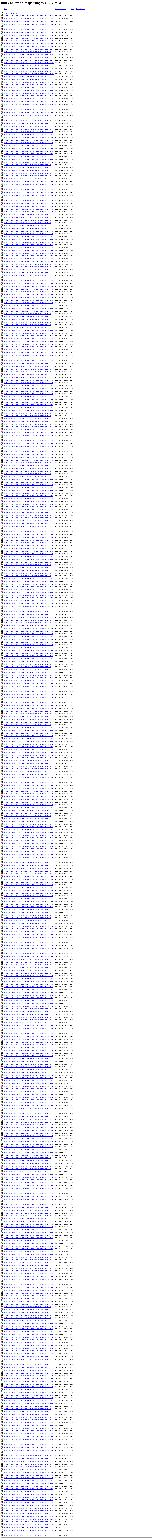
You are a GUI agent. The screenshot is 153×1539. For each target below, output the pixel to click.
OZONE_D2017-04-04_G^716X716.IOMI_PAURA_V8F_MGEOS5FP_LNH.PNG (28, 1332)
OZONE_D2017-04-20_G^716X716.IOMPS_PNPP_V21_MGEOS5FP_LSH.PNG (28, 529)
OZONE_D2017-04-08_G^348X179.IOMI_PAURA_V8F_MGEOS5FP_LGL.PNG (28, 1155)
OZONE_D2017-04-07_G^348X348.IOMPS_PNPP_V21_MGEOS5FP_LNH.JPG (28, 1194)
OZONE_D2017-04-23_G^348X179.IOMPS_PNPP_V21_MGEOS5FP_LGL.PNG (28, 408)
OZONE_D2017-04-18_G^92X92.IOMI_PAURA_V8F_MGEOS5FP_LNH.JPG (27, 670)
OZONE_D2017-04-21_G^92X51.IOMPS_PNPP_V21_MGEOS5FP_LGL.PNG (27, 523)
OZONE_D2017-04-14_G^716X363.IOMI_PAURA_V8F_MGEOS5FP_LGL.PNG (28, 841)
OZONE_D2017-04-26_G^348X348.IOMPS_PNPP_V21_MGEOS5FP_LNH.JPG (28, 250)
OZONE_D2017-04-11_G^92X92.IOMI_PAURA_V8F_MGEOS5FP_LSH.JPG (27, 1014)
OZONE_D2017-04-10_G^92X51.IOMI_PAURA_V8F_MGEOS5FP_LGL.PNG (27, 1072)
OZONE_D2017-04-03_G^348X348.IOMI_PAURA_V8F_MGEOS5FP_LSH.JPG (28, 1395)
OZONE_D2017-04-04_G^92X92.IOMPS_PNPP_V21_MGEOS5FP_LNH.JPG (27, 1359)
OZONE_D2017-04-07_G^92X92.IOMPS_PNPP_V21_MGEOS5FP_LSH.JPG (27, 1207)
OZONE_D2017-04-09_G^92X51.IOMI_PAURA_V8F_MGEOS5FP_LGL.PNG (27, 1122)
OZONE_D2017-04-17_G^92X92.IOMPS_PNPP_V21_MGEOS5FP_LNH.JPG (27, 714)
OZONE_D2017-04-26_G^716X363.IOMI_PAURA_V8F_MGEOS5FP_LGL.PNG (28, 245)
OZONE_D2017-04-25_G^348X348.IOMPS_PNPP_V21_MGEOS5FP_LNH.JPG (28, 300)
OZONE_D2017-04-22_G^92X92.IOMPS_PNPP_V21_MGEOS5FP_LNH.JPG (27, 465)
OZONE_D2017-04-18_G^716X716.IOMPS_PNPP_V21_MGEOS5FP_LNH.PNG (28, 631)
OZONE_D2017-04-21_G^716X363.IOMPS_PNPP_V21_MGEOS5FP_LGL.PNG (28, 490)
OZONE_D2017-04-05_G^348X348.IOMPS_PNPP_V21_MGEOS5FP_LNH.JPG (28, 1293)
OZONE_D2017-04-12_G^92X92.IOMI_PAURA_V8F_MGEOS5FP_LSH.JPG (27, 965)
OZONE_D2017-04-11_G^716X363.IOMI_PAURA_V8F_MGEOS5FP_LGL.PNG (28, 990)
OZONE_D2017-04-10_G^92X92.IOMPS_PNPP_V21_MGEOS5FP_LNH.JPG (27, 1061)
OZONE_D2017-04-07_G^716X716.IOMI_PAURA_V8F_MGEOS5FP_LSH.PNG (28, 1180)
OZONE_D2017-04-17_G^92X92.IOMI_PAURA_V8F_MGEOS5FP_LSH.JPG (27, 716)
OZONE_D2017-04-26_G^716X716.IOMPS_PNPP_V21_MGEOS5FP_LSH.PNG (28, 231)
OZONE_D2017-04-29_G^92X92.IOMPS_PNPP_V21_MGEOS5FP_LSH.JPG (27, 115)
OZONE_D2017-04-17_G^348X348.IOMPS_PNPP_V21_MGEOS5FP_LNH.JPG (28, 697)
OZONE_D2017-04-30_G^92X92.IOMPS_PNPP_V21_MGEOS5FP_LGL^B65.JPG (29, 60)
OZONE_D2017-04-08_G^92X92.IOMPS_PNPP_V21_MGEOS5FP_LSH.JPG (27, 1158)
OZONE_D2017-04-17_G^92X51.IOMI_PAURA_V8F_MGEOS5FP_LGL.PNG (27, 725)
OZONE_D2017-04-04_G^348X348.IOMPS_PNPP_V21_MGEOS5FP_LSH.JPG (28, 1340)
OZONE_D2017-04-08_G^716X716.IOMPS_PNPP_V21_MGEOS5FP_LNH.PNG (28, 1127)
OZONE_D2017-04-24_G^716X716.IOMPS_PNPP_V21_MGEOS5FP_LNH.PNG (28, 333)
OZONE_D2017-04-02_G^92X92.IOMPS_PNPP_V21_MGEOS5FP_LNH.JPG (27, 1458)
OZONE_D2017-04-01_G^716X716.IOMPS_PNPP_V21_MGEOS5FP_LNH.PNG (28, 1475)
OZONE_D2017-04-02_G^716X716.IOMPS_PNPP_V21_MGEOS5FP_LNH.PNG (28, 1425)
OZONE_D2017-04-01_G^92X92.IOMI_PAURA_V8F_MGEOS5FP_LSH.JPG (27, 1522)
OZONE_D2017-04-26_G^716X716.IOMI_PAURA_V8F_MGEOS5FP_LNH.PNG (28, 239)
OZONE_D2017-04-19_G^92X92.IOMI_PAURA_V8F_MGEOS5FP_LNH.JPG (27, 620)
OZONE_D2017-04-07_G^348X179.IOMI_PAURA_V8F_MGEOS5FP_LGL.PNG (28, 1205)
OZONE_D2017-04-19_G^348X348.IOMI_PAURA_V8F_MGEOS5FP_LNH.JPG (28, 603)
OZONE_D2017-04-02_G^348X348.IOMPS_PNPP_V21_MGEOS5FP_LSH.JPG (28, 1439)
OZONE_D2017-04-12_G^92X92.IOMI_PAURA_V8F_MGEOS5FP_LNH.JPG (27, 967)
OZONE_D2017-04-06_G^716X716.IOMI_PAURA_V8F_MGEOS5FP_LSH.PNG (28, 1229)
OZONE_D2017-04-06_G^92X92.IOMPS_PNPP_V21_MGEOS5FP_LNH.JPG (27, 1260)
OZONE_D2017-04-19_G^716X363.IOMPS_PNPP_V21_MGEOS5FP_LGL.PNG (28, 590)
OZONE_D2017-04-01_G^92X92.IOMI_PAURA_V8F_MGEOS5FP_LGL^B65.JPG (29, 1530)
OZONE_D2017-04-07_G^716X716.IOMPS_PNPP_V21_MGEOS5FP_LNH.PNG (28, 1177)
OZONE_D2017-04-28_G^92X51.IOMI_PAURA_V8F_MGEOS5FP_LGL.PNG (27, 179)
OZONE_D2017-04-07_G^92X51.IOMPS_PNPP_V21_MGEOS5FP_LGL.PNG (27, 1218)
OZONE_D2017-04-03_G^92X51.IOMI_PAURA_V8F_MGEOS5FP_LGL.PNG (27, 1420)
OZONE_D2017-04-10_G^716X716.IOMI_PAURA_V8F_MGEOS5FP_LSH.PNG (28, 1031)
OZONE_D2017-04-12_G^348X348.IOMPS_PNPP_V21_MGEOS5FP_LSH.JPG (28, 943)
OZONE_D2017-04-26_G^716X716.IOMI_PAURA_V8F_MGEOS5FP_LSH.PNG (28, 237)
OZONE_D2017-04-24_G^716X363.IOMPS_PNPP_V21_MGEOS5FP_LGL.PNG (28, 341)
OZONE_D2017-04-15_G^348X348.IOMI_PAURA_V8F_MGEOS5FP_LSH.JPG (28, 799)
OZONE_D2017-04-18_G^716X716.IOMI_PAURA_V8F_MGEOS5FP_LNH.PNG (28, 636)
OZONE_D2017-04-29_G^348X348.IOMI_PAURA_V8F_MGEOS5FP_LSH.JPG (28, 104)
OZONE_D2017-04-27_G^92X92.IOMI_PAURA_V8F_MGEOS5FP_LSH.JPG (27, 220)
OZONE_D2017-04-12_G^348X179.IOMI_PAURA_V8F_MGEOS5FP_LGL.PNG (28, 956)
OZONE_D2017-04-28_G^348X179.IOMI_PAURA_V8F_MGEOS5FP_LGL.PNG (28, 162)
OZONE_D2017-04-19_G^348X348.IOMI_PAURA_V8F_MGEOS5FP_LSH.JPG (28, 601)
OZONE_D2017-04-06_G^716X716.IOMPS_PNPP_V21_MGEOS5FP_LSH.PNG (28, 1224)
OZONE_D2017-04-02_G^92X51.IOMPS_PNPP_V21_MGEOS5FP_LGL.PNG (27, 1467)
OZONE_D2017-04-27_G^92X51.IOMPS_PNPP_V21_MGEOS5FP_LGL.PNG (27, 225)
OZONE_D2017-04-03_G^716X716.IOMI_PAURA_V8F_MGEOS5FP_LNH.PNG (28, 1381)
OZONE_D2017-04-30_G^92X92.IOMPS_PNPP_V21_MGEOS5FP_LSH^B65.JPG (29, 49)
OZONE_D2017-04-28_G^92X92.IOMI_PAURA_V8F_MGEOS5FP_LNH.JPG (27, 173)
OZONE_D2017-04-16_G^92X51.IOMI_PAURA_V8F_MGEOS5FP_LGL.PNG (27, 774)
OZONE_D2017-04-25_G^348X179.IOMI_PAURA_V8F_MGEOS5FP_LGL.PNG (28, 311)
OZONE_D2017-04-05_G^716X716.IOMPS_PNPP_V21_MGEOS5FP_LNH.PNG (28, 1276)
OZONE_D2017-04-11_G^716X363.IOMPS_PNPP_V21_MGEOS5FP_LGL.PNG (28, 987)
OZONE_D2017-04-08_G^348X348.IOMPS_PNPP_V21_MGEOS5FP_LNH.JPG (28, 1144)
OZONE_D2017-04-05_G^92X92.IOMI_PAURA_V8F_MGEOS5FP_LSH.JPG (27, 1312)
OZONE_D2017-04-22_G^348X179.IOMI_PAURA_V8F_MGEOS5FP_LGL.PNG (28, 460)
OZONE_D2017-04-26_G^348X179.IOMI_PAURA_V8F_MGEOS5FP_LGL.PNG (28, 261)
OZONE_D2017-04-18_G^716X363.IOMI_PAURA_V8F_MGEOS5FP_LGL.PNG (28, 642)
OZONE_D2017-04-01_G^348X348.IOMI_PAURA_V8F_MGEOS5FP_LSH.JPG (28, 1494)
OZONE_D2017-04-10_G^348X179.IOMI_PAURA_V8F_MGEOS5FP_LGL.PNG (28, 1056)
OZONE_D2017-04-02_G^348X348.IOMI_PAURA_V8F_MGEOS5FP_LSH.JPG (28, 1445)
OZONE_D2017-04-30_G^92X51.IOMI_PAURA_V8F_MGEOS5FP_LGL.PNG (27, 79)
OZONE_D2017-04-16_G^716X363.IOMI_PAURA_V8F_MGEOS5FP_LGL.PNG (28, 741)
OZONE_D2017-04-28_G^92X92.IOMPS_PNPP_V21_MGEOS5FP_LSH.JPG (27, 165)
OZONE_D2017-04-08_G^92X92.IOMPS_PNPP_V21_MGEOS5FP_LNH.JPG (27, 1161)
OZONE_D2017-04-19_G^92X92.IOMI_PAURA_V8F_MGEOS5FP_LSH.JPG (27, 617)
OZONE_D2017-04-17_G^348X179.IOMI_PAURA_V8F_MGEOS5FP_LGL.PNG (28, 708)
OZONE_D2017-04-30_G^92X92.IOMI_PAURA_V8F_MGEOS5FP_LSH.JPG (27, 66)
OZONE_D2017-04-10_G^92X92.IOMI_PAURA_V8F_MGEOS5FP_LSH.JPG (27, 1064)
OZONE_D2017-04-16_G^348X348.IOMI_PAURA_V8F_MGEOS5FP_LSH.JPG (28, 750)
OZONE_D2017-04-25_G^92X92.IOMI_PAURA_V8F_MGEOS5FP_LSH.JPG (27, 319)
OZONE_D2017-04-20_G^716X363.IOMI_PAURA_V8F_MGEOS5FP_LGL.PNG (28, 543)
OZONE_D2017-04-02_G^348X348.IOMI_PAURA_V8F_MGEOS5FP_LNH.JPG (28, 1447)
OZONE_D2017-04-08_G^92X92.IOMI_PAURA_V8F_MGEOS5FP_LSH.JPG (27, 1163)
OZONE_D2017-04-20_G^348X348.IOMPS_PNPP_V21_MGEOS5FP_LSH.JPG (28, 545)
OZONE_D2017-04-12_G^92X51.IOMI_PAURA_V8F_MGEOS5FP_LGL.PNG (27, 973)
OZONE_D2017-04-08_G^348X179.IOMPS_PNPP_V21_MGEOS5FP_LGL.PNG (28, 1152)
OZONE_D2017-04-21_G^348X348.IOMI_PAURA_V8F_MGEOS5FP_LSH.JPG (28, 501)
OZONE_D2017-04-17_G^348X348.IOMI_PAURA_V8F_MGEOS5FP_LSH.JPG (28, 700)
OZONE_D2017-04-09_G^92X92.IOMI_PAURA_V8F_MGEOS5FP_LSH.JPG (27, 1114)
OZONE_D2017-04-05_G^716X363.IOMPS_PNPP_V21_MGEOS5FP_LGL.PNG (28, 1285)
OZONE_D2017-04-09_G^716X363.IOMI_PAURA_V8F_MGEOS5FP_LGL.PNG (28, 1089)
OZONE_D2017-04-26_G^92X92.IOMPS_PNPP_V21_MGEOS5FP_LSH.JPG (27, 264)
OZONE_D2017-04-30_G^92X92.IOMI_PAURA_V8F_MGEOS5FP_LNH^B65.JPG (29, 68)
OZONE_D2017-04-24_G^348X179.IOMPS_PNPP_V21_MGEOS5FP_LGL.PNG (28, 358)
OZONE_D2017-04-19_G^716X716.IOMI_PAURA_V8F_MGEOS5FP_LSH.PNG (28, 584)
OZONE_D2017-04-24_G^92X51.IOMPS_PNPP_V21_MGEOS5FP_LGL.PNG (27, 374)
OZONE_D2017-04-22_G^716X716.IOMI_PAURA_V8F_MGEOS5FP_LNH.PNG (28, 438)
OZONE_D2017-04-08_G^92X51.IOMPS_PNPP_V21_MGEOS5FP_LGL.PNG (27, 1169)
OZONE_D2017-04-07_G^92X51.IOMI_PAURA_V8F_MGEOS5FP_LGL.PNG (27, 1221)
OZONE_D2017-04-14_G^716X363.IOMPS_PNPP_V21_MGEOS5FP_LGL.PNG (28, 838)
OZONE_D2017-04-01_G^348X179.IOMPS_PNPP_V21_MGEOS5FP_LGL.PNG (28, 1500)
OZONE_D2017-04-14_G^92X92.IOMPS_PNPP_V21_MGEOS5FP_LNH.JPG (27, 863)
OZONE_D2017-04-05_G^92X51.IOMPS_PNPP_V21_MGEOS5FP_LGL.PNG (27, 1318)
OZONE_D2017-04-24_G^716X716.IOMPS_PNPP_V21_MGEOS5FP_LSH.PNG (28, 330)
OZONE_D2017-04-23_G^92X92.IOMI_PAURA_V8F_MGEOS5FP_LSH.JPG (27, 419)
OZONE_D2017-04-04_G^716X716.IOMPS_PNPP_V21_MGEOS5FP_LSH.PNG (28, 1323)
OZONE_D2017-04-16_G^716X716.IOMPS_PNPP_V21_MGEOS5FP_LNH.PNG (28, 730)
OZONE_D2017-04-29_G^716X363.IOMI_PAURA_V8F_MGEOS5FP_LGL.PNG (28, 96)
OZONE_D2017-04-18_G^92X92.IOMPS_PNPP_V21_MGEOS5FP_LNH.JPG (27, 664)
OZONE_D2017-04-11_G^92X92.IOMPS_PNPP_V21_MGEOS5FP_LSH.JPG (27, 1009)
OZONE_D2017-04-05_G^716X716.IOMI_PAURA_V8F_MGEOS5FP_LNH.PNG (28, 1282)
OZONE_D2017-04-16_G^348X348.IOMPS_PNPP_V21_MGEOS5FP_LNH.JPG (28, 747)
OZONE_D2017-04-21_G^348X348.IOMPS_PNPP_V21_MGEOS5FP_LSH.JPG (28, 496)
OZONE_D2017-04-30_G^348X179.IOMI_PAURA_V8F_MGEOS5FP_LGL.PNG (28, 46)
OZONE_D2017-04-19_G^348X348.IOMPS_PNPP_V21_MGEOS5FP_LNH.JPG (28, 598)
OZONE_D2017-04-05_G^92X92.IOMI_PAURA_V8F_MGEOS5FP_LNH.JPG (27, 1315)
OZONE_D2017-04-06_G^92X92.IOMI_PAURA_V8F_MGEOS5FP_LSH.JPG (27, 1263)
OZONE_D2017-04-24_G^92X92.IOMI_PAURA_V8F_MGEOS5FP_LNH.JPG (27, 372)
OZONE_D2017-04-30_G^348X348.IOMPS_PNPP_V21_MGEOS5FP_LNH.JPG (28, 35)
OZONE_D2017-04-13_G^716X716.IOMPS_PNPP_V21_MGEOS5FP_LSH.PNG (28, 876)
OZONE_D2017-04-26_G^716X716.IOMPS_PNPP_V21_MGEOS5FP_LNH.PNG (28, 234)
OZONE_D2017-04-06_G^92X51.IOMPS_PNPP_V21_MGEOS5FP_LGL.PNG (27, 1268)
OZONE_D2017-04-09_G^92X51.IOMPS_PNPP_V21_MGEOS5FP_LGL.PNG (27, 1119)
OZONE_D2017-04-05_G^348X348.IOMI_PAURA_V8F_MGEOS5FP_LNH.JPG (28, 1298)
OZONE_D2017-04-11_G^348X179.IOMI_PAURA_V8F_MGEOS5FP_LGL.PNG (28, 1006)
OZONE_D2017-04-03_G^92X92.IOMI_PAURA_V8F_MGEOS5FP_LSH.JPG (27, 1412)
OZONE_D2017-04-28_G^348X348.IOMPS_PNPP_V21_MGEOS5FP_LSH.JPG (28, 148)
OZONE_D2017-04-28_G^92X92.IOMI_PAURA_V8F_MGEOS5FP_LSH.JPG (27, 170)
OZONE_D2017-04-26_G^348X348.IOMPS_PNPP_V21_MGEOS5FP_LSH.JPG (28, 248)
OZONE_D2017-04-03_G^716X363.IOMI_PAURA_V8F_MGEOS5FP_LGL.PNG (28, 1387)
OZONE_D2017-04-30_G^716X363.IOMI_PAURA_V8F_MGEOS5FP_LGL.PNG (28, 30)
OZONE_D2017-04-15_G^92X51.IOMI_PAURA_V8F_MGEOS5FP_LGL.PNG (27, 824)
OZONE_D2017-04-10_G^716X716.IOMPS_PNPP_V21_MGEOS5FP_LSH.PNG (28, 1025)
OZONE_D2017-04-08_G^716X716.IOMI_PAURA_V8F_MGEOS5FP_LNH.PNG (28, 1133)
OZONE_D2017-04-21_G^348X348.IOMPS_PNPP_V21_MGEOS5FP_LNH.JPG (28, 499)
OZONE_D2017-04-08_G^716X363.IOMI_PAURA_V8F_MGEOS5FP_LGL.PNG (28, 1138)
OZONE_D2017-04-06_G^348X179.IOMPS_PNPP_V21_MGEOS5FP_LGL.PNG (28, 1252)
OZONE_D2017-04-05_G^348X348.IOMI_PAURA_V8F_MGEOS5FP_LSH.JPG (28, 1296)
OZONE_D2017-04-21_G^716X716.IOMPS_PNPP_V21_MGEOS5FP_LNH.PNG (28, 482)
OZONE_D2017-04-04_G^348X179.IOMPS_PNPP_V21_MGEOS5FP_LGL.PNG (28, 1351)
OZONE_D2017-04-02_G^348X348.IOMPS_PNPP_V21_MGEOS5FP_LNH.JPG (28, 1442)
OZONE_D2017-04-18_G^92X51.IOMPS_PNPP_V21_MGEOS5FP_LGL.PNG (27, 672)
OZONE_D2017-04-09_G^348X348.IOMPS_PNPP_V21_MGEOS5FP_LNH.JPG (28, 1094)
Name (5, 9)
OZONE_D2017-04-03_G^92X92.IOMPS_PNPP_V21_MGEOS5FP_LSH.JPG (27, 1406)
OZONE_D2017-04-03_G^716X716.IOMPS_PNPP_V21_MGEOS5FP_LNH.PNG (28, 1376)
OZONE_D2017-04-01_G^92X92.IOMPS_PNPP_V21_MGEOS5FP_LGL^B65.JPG (29, 1516)
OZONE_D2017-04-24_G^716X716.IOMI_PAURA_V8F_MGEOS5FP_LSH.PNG (28, 336)
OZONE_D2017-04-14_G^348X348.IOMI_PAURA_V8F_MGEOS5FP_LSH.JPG (28, 849)
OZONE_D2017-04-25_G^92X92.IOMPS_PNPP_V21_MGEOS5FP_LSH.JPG (27, 314)
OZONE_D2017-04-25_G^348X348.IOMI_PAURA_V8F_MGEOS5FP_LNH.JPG (28, 305)
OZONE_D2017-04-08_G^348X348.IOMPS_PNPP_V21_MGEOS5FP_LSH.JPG (28, 1141)
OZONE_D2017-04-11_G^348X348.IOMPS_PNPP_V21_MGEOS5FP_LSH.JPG (28, 992)
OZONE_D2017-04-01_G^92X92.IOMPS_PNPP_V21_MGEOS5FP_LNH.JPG (27, 1514)
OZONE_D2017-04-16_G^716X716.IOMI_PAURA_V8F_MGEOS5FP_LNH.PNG (28, 736)
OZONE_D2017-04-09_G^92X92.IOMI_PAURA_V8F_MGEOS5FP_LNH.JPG (27, 1116)
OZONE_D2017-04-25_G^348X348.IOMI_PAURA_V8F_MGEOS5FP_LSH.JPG (28, 303)
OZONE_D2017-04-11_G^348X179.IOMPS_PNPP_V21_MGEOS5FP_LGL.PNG (28, 1003)
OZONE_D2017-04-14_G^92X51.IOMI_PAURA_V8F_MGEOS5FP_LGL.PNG (27, 874)
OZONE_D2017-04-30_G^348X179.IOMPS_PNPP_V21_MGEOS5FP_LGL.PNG (28, 43)
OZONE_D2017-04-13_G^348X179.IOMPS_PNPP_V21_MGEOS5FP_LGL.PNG (28, 904)
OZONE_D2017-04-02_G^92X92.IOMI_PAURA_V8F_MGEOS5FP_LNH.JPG (27, 1464)
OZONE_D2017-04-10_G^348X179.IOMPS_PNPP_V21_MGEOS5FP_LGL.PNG (28, 1053)
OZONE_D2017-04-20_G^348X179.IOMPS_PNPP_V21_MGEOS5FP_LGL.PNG (28, 556)
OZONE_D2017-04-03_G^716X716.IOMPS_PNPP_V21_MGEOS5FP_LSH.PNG (28, 1373)
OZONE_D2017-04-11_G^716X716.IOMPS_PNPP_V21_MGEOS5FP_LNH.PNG (28, 978)
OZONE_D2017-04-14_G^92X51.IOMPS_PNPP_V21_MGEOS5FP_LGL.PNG (27, 871)
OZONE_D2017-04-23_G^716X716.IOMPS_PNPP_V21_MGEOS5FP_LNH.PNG (28, 383)
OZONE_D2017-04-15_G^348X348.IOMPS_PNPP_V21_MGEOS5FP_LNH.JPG (28, 796)
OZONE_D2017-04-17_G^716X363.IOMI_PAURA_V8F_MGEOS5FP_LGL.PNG (28, 692)
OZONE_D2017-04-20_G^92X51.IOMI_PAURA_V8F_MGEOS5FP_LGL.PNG (27, 576)
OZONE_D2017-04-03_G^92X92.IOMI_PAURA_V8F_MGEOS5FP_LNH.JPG (27, 1414)
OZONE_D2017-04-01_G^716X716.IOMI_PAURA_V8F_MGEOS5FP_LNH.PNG (28, 1481)
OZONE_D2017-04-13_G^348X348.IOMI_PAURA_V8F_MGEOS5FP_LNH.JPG (28, 901)
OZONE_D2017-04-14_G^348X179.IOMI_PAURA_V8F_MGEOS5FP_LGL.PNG (28, 857)
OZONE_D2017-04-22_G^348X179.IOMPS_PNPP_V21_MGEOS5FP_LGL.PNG (28, 457)
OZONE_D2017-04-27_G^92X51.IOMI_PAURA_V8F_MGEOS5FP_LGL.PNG (27, 228)
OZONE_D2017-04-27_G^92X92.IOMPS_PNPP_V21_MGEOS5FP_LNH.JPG (27, 217)
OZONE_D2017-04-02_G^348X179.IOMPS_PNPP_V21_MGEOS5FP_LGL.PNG (28, 1450)
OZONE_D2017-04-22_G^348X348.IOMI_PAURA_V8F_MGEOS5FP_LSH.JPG (28, 452)
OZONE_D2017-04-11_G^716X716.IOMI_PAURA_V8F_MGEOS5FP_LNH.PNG (28, 984)
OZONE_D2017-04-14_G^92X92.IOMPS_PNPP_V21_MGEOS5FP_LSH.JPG (27, 860)
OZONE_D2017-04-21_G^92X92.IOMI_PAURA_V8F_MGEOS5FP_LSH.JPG (27, 518)
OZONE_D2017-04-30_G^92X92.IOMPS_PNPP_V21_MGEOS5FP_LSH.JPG (27, 52)
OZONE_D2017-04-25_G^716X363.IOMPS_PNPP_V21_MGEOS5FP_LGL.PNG (28, 292)
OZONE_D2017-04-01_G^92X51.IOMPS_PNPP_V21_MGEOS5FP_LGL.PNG (27, 1533)
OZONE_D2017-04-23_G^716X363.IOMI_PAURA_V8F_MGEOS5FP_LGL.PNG (28, 394)
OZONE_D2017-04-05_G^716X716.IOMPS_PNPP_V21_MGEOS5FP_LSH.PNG (28, 1274)
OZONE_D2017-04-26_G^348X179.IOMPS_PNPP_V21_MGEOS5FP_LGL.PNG (28, 259)
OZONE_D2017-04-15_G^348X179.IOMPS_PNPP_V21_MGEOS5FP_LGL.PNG (28, 805)
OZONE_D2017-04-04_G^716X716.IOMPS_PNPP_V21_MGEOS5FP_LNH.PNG (28, 1326)
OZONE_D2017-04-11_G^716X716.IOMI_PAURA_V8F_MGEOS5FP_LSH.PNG (28, 981)
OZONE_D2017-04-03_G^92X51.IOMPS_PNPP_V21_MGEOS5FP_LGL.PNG (27, 1417)
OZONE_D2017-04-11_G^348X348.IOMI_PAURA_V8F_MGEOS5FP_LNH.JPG (28, 1001)
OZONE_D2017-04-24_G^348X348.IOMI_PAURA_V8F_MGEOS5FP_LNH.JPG (28, 355)
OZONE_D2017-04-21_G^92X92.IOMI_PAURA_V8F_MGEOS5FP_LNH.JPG (27, 521)
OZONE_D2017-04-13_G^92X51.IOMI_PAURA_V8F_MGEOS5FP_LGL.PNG (27, 923)
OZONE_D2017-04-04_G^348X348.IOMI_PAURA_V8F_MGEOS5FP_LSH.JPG (28, 1345)
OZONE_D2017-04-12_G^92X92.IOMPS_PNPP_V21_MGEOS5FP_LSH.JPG (27, 959)
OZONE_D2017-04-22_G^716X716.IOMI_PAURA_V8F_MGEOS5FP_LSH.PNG (28, 435)
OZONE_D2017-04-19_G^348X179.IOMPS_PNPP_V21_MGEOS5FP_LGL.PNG (28, 606)
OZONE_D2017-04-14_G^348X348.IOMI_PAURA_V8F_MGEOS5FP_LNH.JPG (28, 852)
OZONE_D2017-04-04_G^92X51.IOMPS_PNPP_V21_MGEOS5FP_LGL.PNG (27, 1367)
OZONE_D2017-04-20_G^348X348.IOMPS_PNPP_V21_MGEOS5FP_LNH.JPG (28, 548)
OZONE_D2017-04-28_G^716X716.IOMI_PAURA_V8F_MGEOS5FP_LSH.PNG (28, 137)
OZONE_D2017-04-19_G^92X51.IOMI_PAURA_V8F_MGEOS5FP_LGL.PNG (27, 625)
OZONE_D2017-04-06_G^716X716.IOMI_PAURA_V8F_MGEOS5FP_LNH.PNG (28, 1232)
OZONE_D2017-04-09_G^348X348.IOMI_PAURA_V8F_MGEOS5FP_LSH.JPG (28, 1097)
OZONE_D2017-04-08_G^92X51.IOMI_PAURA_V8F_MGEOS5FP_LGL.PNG (27, 1172)
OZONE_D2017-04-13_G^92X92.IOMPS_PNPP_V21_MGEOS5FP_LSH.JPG (27, 910)
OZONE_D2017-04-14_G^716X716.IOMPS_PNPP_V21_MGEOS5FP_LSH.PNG (28, 827)
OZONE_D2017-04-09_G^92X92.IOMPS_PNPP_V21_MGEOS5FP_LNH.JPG (27, 1111)
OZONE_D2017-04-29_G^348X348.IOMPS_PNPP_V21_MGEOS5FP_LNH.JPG (28, 101)
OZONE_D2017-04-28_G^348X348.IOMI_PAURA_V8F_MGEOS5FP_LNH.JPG (28, 157)
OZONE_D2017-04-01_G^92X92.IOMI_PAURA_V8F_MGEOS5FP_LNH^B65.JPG (29, 1525)
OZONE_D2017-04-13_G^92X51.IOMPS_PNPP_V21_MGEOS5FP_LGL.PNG (27, 921)
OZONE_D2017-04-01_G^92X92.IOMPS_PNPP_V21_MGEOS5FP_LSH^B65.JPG (29, 1505)
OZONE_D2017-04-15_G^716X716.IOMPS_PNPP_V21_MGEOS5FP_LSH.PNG (28, 777)
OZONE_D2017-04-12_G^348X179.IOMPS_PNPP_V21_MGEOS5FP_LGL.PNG (28, 954)
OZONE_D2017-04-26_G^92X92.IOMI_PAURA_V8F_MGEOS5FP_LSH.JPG (27, 270)
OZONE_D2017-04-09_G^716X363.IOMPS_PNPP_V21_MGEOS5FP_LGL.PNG (28, 1086)
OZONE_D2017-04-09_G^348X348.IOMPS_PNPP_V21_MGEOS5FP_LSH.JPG (28, 1092)
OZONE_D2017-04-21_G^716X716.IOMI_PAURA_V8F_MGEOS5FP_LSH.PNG (28, 485)
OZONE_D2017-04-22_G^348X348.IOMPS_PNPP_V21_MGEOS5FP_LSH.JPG (28, 446)
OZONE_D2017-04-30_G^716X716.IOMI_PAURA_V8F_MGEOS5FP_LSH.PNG (28, 21)
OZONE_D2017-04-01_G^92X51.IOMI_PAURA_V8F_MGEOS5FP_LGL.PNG (27, 1536)
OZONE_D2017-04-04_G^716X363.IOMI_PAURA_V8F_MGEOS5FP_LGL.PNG (28, 1337)
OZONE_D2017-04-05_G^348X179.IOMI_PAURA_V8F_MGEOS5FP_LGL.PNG (28, 1304)
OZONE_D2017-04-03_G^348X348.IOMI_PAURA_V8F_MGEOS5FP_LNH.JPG (28, 1398)
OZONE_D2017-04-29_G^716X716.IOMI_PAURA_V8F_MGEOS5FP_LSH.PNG (28, 88)
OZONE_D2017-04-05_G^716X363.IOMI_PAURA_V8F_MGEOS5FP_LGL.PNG (28, 1287)
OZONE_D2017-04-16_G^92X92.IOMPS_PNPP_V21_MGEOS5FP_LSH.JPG (27, 761)
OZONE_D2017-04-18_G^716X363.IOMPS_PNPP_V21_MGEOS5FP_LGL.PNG (28, 639)
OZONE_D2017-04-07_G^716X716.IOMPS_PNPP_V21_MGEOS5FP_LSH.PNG (28, 1174)
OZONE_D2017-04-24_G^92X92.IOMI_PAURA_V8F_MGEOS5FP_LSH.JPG (27, 369)
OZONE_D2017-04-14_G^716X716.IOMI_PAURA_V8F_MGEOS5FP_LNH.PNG (28, 835)
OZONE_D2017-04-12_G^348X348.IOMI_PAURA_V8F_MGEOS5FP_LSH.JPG (28, 948)
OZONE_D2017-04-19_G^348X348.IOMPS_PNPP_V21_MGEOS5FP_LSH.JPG (28, 595)
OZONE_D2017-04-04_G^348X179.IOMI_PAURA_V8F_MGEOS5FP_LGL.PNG (28, 1354)
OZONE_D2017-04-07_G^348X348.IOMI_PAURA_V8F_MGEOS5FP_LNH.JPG (28, 1199)
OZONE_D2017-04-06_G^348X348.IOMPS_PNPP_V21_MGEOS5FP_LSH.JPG (28, 1241)
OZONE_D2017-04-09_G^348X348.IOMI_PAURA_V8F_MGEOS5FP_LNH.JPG (28, 1100)
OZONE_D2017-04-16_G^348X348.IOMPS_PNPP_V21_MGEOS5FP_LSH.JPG (28, 744)
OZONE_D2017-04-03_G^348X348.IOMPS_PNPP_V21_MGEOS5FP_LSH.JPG (28, 1389)
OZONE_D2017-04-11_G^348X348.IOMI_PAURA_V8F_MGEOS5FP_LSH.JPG (28, 998)
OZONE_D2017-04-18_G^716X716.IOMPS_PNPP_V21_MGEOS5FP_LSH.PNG (28, 628)
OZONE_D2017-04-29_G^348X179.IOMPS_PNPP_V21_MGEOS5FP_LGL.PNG (28, 110)
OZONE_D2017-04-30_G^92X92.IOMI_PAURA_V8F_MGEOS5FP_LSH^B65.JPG (29, 63)
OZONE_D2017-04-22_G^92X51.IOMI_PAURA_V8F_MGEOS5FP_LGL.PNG (27, 476)
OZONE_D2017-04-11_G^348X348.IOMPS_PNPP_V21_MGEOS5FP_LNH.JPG (28, 995)
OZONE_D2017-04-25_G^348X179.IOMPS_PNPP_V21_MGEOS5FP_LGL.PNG (28, 308)
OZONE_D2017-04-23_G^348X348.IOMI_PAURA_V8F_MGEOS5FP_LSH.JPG (28, 402)
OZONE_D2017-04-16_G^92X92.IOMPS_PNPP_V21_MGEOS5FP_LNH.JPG (27, 763)
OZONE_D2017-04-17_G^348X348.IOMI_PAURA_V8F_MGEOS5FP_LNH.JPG (28, 703)
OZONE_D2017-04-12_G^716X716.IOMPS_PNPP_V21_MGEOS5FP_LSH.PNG (28, 926)
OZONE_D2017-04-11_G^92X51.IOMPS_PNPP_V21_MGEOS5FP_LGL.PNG (27, 1020)
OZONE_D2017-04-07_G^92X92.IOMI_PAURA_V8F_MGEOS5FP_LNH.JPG (27, 1216)
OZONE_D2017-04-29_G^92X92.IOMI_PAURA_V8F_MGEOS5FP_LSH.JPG (27, 121)
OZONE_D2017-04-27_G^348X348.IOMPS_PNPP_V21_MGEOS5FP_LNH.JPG (28, 201)
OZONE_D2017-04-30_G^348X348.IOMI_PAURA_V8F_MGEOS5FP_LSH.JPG (28, 38)
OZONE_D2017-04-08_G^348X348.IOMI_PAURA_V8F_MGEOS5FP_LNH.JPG (28, 1150)
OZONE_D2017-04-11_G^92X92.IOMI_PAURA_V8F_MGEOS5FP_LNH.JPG (27, 1017)
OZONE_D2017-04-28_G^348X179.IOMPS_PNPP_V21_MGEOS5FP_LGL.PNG (28, 159)
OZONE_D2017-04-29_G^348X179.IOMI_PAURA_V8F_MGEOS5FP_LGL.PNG (28, 112)
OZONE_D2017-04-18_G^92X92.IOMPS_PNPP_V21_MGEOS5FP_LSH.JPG (27, 661)
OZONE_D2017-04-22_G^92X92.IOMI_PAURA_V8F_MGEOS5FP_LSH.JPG (27, 468)
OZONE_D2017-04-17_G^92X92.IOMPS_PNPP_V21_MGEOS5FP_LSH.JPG (27, 711)
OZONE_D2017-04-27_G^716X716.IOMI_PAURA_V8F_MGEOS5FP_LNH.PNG (28, 190)
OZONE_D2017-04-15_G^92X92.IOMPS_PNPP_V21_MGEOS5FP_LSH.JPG (27, 810)
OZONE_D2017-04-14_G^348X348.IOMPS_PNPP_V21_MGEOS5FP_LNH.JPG (28, 846)
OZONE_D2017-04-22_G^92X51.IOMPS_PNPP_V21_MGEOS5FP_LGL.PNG (27, 474)
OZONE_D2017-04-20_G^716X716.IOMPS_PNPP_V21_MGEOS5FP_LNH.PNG (28, 532)
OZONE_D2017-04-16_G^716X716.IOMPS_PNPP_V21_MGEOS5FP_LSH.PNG (28, 727)
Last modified (60, 9)
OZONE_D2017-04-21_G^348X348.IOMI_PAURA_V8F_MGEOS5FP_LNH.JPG (28, 504)
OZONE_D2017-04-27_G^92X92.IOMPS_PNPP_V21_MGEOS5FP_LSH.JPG (27, 214)
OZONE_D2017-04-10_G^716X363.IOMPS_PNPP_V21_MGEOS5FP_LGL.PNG (28, 1036)
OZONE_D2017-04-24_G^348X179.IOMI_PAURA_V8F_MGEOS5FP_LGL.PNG (28, 361)
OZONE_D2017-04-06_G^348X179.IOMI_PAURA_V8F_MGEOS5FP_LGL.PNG (28, 1254)
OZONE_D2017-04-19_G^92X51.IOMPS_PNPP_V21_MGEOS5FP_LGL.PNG (27, 623)
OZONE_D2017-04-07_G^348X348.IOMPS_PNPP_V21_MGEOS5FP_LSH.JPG (28, 1191)
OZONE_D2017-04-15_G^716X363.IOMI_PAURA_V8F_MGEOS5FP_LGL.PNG (28, 791)
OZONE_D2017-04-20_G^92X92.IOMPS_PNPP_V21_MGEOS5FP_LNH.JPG (27, 565)
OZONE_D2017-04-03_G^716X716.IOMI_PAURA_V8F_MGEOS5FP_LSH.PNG (28, 1378)
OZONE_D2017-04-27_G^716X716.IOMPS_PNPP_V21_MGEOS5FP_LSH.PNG (28, 181)
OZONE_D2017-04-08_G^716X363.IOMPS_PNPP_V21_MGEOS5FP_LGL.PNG (28, 1136)
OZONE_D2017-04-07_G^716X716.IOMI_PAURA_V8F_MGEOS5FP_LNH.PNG (28, 1183)
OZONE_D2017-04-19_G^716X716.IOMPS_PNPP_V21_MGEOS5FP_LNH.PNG (28, 581)
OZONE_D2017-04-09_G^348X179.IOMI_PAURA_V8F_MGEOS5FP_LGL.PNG (28, 1105)
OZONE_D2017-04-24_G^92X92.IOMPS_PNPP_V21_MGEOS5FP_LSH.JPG (27, 363)
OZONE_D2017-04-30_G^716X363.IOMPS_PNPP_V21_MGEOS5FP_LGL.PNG (28, 27)
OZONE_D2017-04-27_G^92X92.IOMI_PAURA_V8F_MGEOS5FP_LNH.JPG (27, 223)
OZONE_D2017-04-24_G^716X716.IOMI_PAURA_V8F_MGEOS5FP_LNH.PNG (28, 339)
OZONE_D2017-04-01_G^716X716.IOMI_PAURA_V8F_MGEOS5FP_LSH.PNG (28, 1478)
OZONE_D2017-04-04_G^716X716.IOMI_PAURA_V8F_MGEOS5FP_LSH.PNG (28, 1329)
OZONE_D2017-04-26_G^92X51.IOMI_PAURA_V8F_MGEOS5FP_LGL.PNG (27, 278)
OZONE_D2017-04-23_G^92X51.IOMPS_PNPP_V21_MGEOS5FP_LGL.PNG (27, 424)
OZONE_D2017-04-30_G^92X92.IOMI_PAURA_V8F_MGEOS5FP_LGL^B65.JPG (29, 74)
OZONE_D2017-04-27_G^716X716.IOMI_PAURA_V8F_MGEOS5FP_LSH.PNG (28, 187)
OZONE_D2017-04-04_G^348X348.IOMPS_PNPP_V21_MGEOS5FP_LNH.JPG (28, 1343)
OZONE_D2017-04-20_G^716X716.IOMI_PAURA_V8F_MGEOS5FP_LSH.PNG (28, 534)
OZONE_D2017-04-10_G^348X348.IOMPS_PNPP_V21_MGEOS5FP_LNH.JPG (28, 1045)
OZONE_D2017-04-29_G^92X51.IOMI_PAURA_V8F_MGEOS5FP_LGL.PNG (27, 129)
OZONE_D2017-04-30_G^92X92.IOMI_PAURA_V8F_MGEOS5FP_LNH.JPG (27, 71)
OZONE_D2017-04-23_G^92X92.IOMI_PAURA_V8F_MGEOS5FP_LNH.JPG (27, 421)
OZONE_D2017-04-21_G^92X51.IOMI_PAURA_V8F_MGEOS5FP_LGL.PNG (27, 526)
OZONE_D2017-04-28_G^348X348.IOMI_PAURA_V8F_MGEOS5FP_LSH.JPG (28, 154)
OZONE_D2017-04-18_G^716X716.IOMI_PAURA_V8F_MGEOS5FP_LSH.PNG (28, 634)
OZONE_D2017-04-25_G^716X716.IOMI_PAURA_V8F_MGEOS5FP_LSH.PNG (28, 286)
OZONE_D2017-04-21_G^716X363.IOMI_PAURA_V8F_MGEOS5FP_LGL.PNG (28, 493)
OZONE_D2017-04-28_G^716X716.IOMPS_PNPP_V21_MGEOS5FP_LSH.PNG (28, 132)
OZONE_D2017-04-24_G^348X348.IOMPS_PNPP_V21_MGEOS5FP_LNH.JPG (28, 350)
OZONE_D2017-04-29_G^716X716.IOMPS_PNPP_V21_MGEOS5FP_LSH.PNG (28, 82)
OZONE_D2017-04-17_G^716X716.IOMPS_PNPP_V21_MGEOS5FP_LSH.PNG (28, 678)
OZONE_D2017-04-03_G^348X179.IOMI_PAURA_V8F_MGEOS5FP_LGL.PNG (28, 1403)
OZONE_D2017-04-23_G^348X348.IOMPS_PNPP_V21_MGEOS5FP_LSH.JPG (28, 397)
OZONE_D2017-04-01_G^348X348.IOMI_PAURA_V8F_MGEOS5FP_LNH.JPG (28, 1497)
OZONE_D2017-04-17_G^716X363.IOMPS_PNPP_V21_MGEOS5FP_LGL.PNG (28, 689)
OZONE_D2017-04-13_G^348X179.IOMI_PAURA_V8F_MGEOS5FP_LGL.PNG (28, 907)
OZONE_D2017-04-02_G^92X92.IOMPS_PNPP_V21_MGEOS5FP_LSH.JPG (27, 1456)
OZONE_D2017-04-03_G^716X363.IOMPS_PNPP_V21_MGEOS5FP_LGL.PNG (28, 1384)
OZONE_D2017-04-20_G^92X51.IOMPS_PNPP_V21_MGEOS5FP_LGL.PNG (27, 573)
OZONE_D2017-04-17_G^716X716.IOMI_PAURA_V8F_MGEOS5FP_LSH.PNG (28, 683)
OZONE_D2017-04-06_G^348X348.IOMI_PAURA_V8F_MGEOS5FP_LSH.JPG (28, 1246)
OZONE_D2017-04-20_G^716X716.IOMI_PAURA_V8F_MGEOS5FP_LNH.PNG (28, 537)
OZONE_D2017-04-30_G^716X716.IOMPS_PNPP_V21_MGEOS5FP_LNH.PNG (28, 19)
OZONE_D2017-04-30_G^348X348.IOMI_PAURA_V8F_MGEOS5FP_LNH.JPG (28, 41)
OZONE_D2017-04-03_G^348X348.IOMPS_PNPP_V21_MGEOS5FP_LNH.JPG (28, 1392)
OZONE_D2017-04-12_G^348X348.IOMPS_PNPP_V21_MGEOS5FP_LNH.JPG (28, 945)
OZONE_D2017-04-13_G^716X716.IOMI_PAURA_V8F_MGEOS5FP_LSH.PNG (28, 882)
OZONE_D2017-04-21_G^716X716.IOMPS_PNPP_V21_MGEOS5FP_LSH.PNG (28, 479)
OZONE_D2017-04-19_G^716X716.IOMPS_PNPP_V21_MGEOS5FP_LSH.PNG (28, 579)
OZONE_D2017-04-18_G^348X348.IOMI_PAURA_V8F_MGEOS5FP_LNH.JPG (28, 653)
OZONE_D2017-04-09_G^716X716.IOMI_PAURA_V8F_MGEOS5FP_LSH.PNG (28, 1081)
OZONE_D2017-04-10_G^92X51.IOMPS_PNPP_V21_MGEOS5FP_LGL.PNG (27, 1070)
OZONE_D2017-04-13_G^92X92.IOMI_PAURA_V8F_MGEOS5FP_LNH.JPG (27, 918)
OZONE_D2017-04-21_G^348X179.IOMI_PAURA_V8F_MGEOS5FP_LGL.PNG (28, 510)
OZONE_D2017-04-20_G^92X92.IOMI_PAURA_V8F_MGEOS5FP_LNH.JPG (27, 570)
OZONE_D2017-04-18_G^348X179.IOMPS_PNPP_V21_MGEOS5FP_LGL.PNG (28, 656)
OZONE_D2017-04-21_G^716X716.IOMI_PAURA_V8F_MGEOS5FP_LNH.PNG (28, 488)
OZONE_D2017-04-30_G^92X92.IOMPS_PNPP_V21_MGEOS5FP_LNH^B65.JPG (29, 54)
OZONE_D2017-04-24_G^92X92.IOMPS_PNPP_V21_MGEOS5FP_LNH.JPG (27, 366)
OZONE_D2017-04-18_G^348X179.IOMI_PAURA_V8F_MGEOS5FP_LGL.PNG (28, 659)
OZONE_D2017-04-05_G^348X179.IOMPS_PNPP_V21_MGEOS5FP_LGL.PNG (28, 1301)
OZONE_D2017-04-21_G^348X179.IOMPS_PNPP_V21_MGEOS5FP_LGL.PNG (28, 507)
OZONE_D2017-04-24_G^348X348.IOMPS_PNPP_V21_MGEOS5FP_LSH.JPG (28, 347)
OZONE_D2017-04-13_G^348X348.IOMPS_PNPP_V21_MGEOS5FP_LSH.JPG (28, 893)
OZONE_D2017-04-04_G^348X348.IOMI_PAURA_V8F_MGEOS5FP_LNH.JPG (28, 1348)
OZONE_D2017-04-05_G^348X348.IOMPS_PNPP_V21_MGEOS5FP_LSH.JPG (28, 1290)
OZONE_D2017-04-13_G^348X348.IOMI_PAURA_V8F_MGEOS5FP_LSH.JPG (28, 899)
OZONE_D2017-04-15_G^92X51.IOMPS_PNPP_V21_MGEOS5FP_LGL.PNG (27, 821)
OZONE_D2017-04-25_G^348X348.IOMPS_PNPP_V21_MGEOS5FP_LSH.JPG (28, 297)
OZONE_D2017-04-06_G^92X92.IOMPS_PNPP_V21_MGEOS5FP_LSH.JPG (27, 1257)
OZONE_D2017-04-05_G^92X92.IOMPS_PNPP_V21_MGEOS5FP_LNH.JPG (27, 1309)
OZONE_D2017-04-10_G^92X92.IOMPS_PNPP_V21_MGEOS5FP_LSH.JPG (27, 1058)
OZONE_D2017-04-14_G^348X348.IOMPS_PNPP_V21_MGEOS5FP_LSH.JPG (28, 843)
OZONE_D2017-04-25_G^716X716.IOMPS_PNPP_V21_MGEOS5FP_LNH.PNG (28, 283)
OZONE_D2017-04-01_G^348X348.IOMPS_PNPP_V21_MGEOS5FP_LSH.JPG (28, 1489)
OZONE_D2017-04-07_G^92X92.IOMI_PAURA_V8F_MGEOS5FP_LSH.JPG (27, 1213)
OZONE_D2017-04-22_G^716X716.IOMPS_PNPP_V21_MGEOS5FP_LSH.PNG (28, 430)
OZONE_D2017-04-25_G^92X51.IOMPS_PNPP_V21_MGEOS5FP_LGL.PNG (27, 325)
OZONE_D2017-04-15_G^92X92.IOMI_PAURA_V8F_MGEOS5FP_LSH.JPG (27, 816)
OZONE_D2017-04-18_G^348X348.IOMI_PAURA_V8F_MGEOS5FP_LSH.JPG (28, 650)
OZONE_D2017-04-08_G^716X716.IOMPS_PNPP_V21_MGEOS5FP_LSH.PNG (28, 1125)
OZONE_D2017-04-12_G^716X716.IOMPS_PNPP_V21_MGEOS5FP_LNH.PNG (28, 929)
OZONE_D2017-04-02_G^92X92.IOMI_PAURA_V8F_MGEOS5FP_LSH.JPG (27, 1461)
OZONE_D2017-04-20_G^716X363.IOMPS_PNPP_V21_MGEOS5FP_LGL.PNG (28, 540)
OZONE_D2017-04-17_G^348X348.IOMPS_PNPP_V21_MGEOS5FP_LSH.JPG (28, 694)
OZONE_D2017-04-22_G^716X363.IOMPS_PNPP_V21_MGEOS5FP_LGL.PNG (28, 441)
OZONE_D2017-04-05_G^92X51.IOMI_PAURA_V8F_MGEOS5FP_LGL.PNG (27, 1321)
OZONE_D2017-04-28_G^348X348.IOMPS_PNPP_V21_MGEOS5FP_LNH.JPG (28, 151)
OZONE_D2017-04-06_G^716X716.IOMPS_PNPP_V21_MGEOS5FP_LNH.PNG (28, 1227)
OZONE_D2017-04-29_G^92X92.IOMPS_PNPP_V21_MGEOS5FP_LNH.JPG (27, 118)
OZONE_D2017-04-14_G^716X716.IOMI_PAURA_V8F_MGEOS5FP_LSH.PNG (28, 832)
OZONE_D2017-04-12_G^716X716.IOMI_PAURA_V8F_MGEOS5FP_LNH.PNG (28, 934)
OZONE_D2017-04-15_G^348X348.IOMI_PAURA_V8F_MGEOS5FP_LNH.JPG (28, 802)
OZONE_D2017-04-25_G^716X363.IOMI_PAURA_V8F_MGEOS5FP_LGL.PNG (28, 294)
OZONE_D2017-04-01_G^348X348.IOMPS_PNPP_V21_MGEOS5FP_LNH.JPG (28, 1492)
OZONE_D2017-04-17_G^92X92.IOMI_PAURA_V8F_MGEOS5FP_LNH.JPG (27, 719)
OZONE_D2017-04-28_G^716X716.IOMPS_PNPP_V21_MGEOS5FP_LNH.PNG (28, 134)
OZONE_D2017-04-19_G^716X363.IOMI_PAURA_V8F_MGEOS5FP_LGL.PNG (28, 592)
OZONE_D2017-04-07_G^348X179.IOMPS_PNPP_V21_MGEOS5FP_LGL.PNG (28, 1202)
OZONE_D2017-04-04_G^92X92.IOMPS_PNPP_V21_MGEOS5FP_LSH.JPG (27, 1356)
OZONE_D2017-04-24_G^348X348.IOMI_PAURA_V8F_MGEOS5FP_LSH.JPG (28, 352)
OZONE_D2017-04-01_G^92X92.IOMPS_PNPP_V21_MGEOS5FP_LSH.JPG (27, 1508)
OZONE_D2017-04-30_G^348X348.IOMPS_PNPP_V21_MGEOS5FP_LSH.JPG (28, 32)
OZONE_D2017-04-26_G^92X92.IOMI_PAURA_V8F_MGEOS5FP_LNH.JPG (27, 272)
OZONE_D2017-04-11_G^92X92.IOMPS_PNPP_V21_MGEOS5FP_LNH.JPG (27, 1012)
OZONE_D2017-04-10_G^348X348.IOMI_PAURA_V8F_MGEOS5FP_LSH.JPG (28, 1047)
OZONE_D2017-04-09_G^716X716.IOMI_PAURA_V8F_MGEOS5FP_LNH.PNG (28, 1083)
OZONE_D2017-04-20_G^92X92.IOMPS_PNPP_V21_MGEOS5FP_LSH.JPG (27, 562)
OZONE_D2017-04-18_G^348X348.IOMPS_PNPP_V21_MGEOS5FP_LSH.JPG (28, 645)
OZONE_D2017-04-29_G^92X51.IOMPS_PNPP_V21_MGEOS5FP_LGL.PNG (27, 126)
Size (72, 9)
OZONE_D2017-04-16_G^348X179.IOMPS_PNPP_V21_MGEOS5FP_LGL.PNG (28, 755)
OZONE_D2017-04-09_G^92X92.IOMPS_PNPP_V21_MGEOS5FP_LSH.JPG (27, 1108)
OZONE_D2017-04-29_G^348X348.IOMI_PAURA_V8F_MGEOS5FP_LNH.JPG (28, 107)
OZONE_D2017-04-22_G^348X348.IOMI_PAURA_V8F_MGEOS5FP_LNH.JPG (28, 454)
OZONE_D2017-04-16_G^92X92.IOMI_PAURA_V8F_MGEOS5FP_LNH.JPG (27, 769)
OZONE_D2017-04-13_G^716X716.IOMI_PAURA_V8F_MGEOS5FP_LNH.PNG (28, 885)
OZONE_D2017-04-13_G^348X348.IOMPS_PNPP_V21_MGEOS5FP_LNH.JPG (28, 896)
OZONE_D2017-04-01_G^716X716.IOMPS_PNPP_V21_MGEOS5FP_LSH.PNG (28, 1472)
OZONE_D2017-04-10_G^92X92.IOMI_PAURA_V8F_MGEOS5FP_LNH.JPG (27, 1067)
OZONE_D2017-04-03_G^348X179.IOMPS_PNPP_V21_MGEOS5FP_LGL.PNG (28, 1401)
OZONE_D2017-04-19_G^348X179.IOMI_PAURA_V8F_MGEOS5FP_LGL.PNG (28, 609)
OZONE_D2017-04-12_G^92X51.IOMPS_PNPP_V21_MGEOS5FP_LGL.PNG (27, 970)
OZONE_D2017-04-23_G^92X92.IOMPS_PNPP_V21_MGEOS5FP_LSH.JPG (27, 413)
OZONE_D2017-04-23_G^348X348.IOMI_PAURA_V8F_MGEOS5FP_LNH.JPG (28, 405)
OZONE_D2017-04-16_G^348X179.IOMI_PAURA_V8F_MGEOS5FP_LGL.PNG (28, 758)
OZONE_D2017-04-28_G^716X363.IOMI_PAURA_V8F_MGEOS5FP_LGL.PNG (28, 146)
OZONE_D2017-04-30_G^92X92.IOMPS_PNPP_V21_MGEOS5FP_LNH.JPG (27, 57)
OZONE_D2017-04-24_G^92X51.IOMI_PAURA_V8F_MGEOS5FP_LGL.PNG (27, 377)
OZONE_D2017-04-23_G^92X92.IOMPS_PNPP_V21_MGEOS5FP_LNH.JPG (27, 416)
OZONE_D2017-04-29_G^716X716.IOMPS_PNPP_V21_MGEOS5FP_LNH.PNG (28, 85)
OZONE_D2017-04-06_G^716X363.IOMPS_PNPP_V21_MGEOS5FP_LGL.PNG (28, 1235)
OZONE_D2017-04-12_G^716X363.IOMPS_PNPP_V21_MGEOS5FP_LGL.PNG (28, 937)
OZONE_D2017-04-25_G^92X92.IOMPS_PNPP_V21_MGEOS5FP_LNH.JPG (27, 317)
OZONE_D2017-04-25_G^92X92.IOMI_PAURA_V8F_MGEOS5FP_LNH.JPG (27, 322)
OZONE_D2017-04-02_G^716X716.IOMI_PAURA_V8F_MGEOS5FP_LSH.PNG (28, 1428)
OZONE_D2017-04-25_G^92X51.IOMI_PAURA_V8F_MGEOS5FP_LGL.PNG (27, 328)
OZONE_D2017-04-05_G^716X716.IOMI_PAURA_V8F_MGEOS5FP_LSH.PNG (28, 1279)
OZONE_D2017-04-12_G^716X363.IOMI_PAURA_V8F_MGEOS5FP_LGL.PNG (28, 940)
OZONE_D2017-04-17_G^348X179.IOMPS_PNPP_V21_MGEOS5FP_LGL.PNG (28, 705)
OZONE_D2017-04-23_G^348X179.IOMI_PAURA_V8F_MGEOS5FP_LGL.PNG (28, 410)
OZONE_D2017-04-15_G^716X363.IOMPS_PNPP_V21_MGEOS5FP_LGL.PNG (28, 788)
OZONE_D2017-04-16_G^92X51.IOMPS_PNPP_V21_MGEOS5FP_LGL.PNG (27, 772)
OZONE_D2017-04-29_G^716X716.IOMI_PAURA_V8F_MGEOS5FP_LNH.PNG (28, 90)
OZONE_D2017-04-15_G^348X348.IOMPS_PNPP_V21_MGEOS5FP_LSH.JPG (28, 794)
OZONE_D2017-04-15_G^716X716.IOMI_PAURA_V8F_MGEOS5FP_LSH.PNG (28, 783)
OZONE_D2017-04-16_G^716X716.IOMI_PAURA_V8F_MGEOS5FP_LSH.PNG (28, 733)
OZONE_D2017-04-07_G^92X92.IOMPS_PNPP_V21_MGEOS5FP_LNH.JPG (27, 1210)
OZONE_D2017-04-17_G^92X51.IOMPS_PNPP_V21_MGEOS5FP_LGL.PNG (27, 722)
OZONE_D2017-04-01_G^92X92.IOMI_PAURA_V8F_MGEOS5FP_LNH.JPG (27, 1527)
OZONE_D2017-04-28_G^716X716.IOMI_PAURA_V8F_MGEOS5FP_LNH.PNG (28, 140)
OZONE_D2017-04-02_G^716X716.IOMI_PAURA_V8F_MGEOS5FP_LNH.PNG (28, 1431)
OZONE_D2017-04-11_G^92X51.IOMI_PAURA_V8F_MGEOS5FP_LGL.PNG (27, 1023)
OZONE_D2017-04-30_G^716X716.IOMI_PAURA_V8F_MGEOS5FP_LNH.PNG (28, 24)
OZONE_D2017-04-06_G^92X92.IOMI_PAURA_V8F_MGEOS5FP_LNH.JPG (27, 1265)
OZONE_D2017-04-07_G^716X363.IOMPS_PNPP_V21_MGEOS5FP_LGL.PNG (28, 1185)
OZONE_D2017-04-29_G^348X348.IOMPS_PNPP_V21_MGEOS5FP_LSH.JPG (28, 99)
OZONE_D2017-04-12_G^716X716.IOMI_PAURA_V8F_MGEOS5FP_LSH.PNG (28, 932)
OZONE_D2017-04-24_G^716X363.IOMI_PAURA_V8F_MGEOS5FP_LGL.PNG (28, 344)
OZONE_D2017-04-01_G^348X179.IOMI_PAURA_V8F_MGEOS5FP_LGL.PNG (28, 1503)
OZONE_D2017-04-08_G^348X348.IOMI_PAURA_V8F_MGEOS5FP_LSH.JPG (28, 1147)
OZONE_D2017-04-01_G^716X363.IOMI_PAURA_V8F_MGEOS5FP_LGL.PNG (28, 1486)
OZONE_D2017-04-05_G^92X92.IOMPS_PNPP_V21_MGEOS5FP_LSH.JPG (27, 1307)
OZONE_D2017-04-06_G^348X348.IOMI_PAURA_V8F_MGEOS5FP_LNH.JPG (28, 1249)
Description (80, 9)
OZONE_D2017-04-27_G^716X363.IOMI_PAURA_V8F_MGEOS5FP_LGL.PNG (28, 195)
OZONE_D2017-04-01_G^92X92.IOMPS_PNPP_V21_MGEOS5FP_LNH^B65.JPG (29, 1511)
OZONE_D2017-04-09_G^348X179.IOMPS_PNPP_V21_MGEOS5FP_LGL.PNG (28, 1103)
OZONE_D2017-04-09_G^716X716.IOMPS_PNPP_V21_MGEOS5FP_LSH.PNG (28, 1075)
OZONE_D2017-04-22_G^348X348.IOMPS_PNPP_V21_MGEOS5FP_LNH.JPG (28, 449)
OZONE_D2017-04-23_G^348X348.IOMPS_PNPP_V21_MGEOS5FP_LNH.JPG (28, 399)
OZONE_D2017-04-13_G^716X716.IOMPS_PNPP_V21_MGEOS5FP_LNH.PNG (28, 879)
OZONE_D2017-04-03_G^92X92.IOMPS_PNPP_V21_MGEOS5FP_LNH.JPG (27, 1409)
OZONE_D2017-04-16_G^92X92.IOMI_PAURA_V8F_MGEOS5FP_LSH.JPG (27, 766)
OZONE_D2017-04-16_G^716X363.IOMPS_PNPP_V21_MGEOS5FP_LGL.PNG (28, 739)
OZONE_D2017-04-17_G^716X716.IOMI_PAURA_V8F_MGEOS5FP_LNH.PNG (28, 686)
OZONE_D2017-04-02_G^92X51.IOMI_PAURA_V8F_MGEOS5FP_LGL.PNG (27, 1469)
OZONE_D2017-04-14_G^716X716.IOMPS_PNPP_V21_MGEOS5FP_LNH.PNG (28, 830)
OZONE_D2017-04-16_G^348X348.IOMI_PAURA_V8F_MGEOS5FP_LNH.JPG (28, 752)
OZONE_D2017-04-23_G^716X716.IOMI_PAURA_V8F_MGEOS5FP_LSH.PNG (28, 385)
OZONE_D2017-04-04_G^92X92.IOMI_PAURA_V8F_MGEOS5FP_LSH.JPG (27, 1362)
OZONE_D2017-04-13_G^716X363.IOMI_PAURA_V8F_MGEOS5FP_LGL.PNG (28, 890)
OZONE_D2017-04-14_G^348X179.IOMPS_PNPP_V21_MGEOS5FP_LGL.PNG (28, 854)
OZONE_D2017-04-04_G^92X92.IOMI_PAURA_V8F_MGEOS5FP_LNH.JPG (27, 1365)
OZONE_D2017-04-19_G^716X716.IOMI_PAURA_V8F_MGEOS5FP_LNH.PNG (28, 587)
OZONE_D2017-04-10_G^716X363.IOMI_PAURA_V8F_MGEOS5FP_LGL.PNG (28, 1039)
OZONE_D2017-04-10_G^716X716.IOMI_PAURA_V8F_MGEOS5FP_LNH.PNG (28, 1034)
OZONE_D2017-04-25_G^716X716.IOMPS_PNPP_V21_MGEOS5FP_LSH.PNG (28, 281)
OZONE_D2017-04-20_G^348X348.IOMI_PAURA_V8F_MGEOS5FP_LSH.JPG (28, 551)
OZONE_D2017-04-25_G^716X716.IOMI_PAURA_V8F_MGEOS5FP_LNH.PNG (28, 289)
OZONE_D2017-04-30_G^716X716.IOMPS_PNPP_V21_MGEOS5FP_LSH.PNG (28, 16)
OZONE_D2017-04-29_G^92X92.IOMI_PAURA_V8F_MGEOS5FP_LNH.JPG (27, 123)
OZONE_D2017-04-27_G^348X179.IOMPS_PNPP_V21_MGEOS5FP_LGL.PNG (28, 209)
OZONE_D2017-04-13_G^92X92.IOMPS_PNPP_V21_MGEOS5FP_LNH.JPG (27, 912)
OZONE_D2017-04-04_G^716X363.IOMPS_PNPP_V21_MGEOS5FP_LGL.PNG (28, 1334)
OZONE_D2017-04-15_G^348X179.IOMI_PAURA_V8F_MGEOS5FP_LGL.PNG (28, 807)
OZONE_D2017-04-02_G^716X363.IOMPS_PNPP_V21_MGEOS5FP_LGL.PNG (28, 1434)
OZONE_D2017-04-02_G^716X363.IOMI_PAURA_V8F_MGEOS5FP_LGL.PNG (28, 1436)
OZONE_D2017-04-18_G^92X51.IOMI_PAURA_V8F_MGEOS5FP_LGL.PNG (27, 675)
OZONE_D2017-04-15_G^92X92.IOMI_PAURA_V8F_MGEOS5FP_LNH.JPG (27, 819)
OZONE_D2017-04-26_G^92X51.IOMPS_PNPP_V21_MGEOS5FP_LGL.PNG (27, 275)
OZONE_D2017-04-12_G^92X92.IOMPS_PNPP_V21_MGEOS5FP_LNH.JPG (27, 962)
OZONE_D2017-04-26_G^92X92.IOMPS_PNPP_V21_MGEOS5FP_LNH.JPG (27, 267)
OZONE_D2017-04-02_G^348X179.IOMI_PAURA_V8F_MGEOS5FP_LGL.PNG (28, 1453)
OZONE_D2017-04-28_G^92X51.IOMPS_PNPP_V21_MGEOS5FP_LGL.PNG (27, 176)
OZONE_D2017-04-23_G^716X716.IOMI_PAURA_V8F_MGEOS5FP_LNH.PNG (28, 388)
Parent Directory (10, 13)
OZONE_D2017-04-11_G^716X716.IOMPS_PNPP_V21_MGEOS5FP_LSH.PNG (28, 976)
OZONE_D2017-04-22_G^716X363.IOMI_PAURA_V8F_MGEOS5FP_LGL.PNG (28, 443)
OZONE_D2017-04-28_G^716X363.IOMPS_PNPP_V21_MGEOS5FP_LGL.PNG (28, 143)
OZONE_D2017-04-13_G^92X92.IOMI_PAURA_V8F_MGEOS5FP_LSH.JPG (27, 915)
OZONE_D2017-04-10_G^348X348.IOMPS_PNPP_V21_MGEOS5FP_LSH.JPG (28, 1042)
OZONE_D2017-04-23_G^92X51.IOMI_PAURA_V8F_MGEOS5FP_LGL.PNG (27, 427)
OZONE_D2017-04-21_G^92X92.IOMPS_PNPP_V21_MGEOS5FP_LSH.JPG (27, 512)
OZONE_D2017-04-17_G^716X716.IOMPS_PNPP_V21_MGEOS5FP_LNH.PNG (28, 681)
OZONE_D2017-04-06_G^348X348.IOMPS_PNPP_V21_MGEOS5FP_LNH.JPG (28, 1243)
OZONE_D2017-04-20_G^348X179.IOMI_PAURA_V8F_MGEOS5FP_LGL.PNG (28, 559)
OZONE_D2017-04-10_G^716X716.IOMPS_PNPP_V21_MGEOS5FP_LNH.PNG (28, 1028)
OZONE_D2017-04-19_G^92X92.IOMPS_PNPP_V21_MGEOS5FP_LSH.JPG (27, 612)
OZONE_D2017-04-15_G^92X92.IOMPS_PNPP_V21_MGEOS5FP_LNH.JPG (27, 813)
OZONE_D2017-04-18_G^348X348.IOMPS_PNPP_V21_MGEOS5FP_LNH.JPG (28, 648)
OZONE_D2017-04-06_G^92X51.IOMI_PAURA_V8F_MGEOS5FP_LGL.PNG (27, 1271)
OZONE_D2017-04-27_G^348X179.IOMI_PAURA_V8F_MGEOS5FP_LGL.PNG (28, 212)
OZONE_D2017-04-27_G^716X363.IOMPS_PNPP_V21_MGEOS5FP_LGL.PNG (28, 192)
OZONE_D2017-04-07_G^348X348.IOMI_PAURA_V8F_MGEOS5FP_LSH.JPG (28, 1196)
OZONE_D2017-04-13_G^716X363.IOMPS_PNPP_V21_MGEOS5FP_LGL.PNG (28, 887)
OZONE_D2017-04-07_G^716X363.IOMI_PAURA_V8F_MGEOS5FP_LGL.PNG (28, 1188)
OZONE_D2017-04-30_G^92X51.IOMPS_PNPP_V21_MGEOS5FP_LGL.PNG (27, 77)
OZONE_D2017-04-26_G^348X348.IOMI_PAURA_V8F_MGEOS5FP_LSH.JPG (28, 253)
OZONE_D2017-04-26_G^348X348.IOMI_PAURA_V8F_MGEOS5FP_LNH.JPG (28, 256)
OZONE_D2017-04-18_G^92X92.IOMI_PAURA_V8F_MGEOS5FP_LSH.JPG (27, 667)
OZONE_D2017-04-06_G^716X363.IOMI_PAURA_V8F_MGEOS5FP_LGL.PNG (28, 1238)
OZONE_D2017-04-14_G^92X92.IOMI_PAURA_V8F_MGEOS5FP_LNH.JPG (27, 868)
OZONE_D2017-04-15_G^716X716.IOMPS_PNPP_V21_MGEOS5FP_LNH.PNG (28, 780)
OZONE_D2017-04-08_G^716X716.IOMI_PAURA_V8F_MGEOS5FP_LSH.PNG (28, 1130)
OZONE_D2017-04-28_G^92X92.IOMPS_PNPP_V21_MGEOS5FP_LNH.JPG (27, 168)
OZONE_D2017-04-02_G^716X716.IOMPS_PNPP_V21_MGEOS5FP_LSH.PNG (28, 1423)
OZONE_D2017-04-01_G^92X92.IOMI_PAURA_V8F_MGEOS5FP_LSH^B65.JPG (29, 1519)
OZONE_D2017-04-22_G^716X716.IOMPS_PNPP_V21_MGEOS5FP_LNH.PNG (28, 432)
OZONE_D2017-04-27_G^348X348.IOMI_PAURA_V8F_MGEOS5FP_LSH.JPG (28, 203)
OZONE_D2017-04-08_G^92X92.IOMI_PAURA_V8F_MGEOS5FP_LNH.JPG (27, 1166)
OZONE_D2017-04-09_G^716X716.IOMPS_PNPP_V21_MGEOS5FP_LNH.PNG (28, 1078)
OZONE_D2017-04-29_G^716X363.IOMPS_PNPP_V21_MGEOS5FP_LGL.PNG (28, 93)
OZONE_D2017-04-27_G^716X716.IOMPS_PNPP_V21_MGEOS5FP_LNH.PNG (28, 184)
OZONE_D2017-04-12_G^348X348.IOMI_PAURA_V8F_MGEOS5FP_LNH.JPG (28, 951)
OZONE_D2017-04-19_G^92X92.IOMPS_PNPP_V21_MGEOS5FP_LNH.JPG (27, 614)
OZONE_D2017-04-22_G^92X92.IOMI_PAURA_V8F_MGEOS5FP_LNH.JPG (27, 471)
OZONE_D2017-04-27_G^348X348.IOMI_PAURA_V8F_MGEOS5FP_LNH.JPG (28, 206)
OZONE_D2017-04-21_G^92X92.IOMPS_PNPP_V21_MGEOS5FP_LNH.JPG (27, 515)
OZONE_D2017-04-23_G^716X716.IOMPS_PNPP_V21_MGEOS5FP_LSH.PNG (28, 380)
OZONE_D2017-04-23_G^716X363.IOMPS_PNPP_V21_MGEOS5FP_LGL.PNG (28, 391)
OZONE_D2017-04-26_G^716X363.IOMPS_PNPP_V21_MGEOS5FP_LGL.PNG (28, 242)
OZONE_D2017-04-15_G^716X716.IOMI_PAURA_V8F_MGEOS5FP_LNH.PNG (28, 785)
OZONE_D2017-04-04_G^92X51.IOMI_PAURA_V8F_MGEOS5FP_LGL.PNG (27, 1370)
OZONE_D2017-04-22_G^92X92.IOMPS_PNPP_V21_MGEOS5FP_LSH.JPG (27, 463)
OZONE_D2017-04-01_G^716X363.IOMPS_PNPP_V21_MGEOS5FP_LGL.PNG (28, 1483)
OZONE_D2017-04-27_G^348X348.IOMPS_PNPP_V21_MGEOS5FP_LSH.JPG (28, 198)
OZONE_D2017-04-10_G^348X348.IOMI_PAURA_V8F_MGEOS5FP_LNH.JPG (28, 1050)
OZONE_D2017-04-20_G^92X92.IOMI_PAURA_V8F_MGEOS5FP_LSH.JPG (27, 568)
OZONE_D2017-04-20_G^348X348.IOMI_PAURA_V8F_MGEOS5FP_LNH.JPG (28, 554)
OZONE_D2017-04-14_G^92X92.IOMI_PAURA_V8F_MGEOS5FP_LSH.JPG (27, 865)
